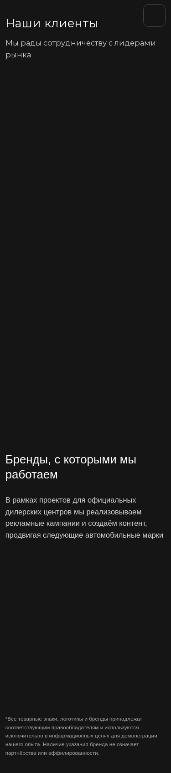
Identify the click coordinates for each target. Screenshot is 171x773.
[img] (31, 14)
